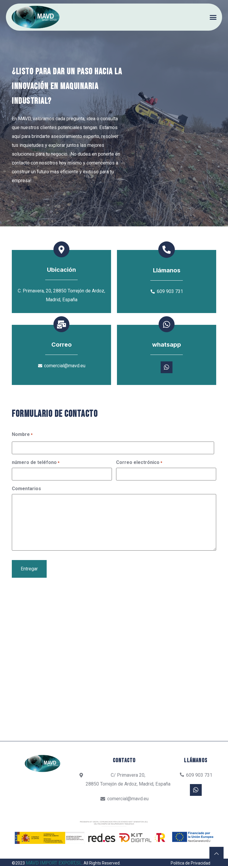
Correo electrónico (139, 476)
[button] (213, 17)
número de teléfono (35, 476)
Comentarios (26, 502)
